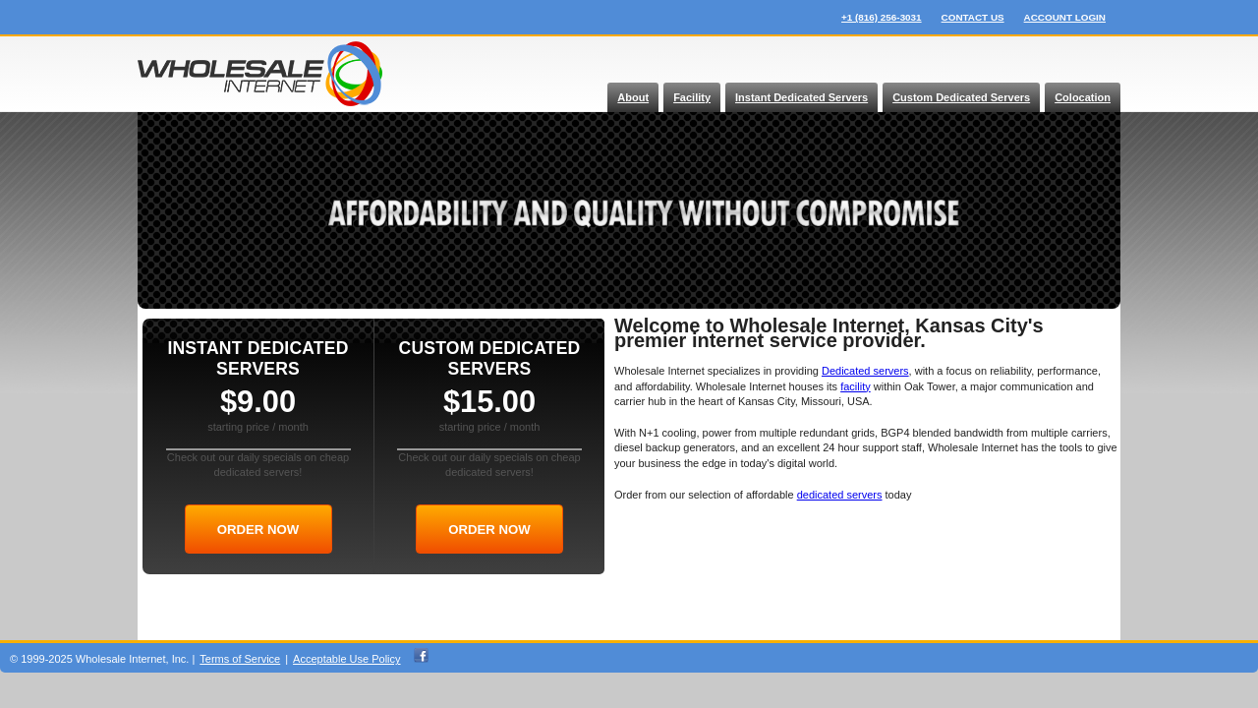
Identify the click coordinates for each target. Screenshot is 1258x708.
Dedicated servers (865, 371)
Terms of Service (240, 659)
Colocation (1083, 97)
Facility (692, 97)
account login (1065, 17)
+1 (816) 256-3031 (881, 17)
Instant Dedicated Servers (801, 97)
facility (855, 386)
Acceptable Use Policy (346, 659)
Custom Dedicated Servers (961, 97)
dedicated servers (840, 495)
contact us (973, 17)
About (633, 97)
